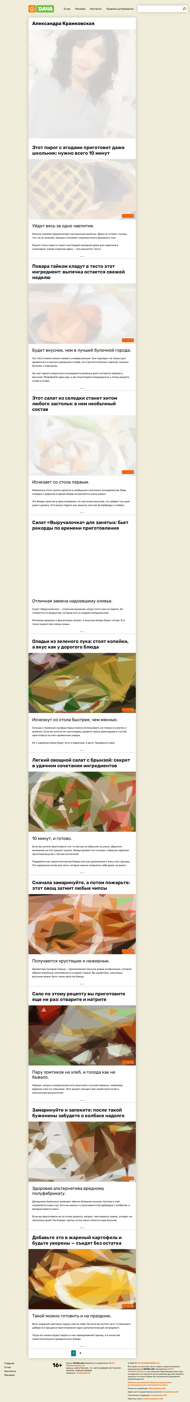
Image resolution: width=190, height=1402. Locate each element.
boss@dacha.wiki (170, 1392)
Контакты (96, 8)
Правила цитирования (120, 8)
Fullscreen (124, 216)
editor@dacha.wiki (156, 1388)
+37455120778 (83, 1373)
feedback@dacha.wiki (153, 1399)
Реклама (80, 8)
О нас (67, 8)
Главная (9, 1363)
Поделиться (128, 216)
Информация (132, 216)
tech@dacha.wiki (159, 1395)
